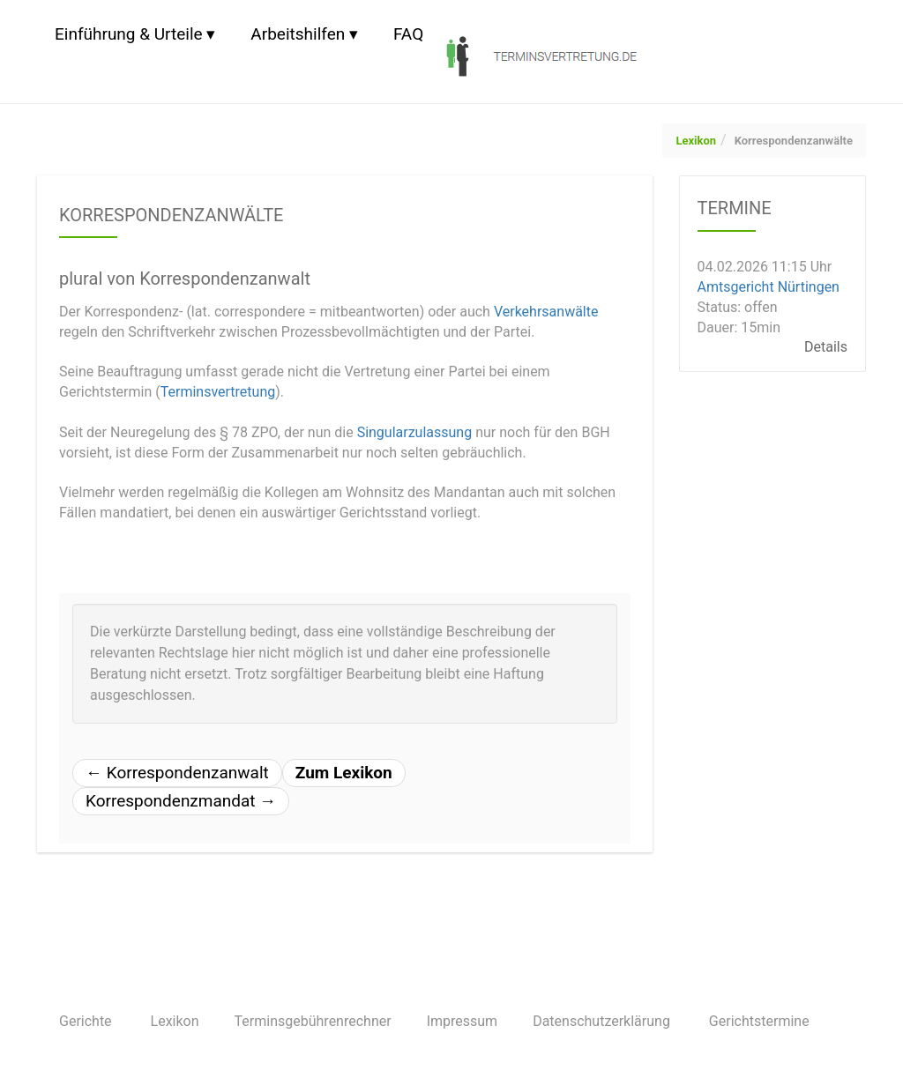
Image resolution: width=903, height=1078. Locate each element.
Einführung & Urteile (129, 34)
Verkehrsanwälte (546, 311)
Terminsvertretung (218, 391)
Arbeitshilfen (297, 34)
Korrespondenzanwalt (177, 772)
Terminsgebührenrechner (313, 1021)
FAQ (408, 34)
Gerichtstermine (759, 1021)
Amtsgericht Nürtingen (769, 287)
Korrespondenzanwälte (794, 140)
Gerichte (85, 1021)
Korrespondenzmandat (181, 801)
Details (825, 346)
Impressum (462, 1021)
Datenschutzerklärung (601, 1021)
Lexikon (695, 140)
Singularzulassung (415, 432)
